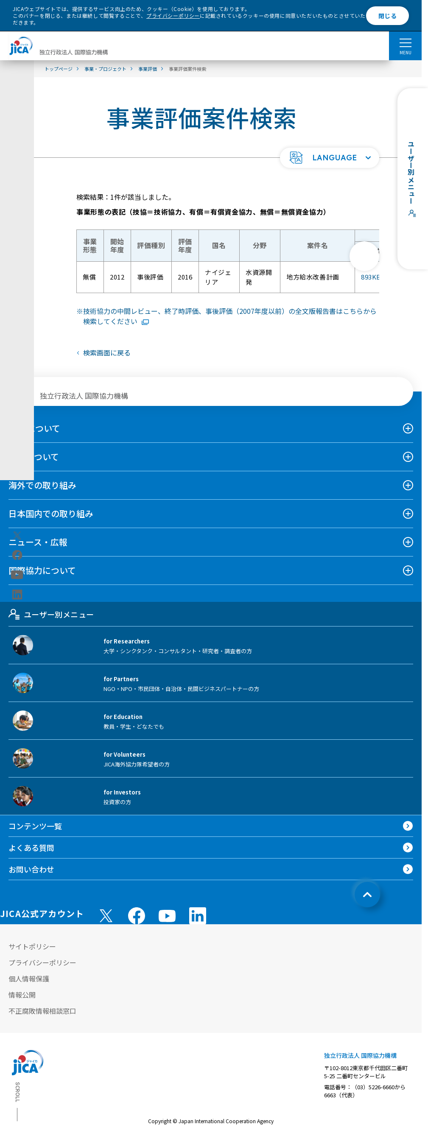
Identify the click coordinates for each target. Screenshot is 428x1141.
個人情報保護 (28, 978)
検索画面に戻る (107, 352)
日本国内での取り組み (50, 513)
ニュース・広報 (37, 542)
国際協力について (42, 570)
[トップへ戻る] (367, 894)
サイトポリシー (32, 946)
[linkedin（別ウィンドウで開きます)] (17, 595)
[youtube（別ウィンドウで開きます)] (17, 574)
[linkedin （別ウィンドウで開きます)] (197, 915)
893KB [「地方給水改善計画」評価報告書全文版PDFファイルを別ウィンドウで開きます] (378, 277)
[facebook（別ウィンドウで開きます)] (17, 555)
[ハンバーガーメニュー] (405, 42)
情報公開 (22, 995)
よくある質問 (31, 847)
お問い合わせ (31, 869)
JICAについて (34, 428)
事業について (33, 456)
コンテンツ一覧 (35, 825)
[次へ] (364, 256)
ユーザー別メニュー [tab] (51, 614)
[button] (329, 158)
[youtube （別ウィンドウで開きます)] (167, 916)
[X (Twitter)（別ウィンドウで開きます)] (17, 535)
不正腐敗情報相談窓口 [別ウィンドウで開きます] (42, 1011)
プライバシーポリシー (173, 15)
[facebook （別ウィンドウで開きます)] (136, 915)
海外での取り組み (42, 485)
